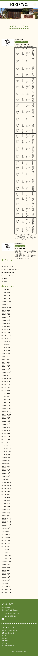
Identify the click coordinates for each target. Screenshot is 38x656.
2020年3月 (6, 510)
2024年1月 (6, 369)
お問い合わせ (6, 643)
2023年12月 (6, 372)
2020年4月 (6, 507)
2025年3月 (6, 329)
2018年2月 (6, 583)
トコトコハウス (7, 275)
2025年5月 (6, 323)
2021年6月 (6, 464)
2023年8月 (6, 384)
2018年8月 (6, 568)
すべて (4, 263)
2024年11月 (6, 338)
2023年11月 (6, 375)
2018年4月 (6, 577)
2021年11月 (6, 448)
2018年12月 (6, 556)
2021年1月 (6, 479)
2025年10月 (7, 308)
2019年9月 (6, 528)
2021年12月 (6, 445)
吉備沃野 (5, 640)
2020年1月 (6, 516)
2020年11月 (6, 485)
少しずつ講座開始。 (20, 248)
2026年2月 (6, 296)
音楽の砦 (5, 278)
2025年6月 (6, 320)
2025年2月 (6, 332)
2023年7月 (6, 387)
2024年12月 (6, 335)
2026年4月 (6, 289)
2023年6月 (6, 390)
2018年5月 (6, 574)
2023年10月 (7, 378)
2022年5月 (6, 430)
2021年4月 (6, 470)
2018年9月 (6, 565)
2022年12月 (6, 409)
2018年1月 (6, 586)
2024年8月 (6, 348)
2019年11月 (6, 522)
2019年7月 (6, 534)
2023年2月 (6, 403)
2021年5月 (6, 467)
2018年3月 (6, 580)
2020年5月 (6, 504)
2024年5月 (6, 357)
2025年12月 (6, 302)
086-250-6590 (12, 613)
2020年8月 (6, 494)
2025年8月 (6, 314)
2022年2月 (6, 439)
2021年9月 (6, 455)
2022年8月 (6, 421)
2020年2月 (6, 513)
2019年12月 (6, 519)
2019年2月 (6, 549)
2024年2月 (6, 366)
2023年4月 (6, 396)
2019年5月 (6, 540)
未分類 (4, 281)
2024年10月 (6, 341)
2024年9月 (6, 344)
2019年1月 (6, 552)
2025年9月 (6, 311)
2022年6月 (6, 427)
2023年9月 (6, 381)
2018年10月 (6, 562)
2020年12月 (7, 482)
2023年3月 (6, 400)
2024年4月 (6, 360)
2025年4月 (6, 326)
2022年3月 (6, 436)
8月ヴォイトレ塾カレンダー (23, 44)
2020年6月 (6, 500)
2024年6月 (6, 354)
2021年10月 (6, 452)
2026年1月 (6, 299)
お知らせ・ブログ (8, 266)
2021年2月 (6, 476)
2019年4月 (6, 543)
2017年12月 (6, 589)
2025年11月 (6, 305)
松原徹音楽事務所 (8, 272)
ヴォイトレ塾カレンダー (10, 269)
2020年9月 (6, 491)
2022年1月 (6, 442)
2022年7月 (6, 424)
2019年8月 (6, 531)
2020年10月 (7, 488)
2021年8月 (6, 458)
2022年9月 (6, 418)
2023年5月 (6, 393)
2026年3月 (6, 292)
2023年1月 (6, 406)
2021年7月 (6, 461)
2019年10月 (6, 525)
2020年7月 (6, 497)
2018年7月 (6, 571)
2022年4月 (6, 433)
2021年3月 (6, 473)
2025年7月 (6, 317)
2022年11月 (6, 412)
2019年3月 (6, 546)
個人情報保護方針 (8, 646)
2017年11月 (6, 592)
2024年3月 (6, 363)
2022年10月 (7, 415)
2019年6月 (6, 537)
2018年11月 (6, 559)
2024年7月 (6, 351)
